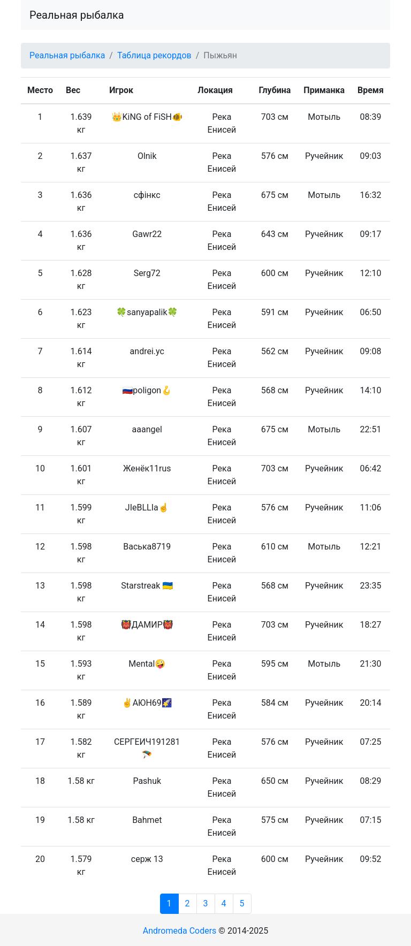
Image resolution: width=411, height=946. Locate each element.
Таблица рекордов (154, 55)
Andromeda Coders (180, 931)
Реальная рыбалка (76, 15)
